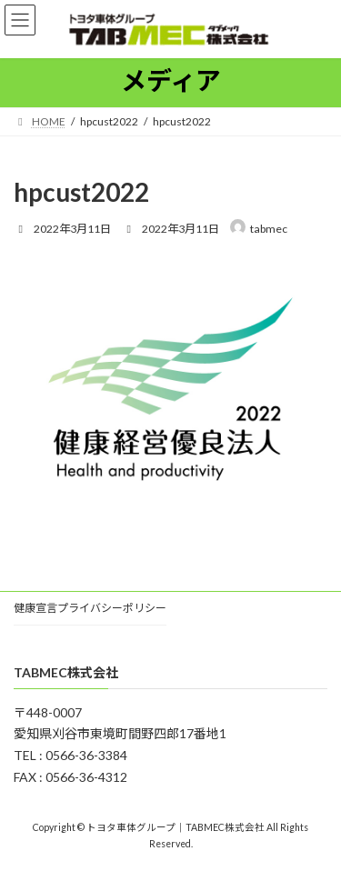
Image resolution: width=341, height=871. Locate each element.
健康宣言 (35, 608)
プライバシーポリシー (111, 608)
